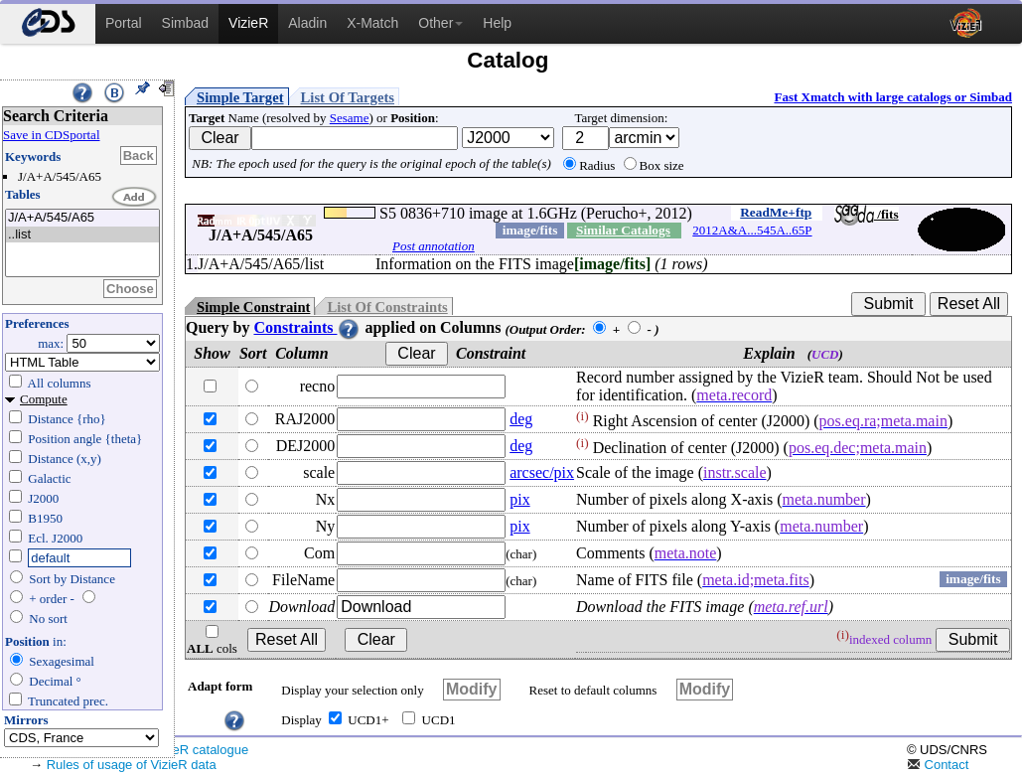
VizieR (248, 23)
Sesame (349, 117)
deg (521, 418)
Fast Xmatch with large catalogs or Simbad (893, 96)
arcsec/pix (542, 472)
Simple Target (240, 97)
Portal (123, 23)
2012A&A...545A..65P (751, 230)
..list (82, 235)
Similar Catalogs (623, 230)
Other (440, 23)
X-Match (372, 23)
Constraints (307, 327)
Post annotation (433, 245)
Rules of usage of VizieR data (132, 764)
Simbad (185, 23)
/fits (866, 214)
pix (519, 499)
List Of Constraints (387, 307)
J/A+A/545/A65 (82, 218)
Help (497, 23)
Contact (937, 764)
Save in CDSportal (51, 134)
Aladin (307, 23)
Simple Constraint (253, 307)
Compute (44, 398)
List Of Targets (347, 97)
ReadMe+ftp (775, 212)
